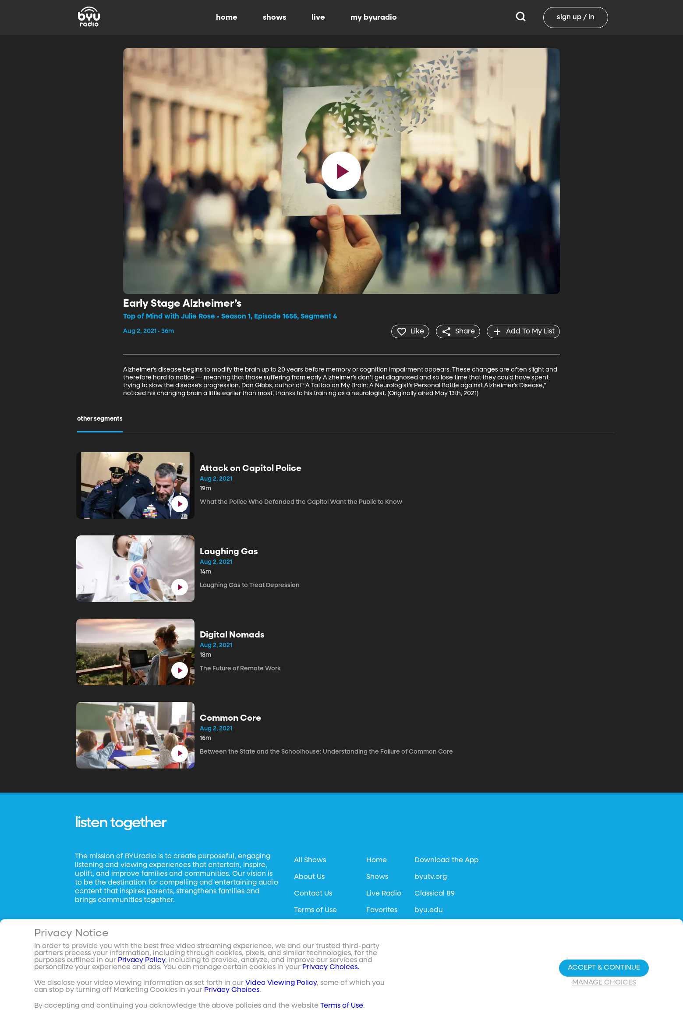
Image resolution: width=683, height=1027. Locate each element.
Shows (377, 876)
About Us (309, 876)
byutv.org (430, 876)
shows (274, 17)
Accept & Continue (604, 967)
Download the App (446, 860)
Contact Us (313, 893)
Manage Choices (604, 982)
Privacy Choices (231, 990)
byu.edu (428, 910)
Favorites (381, 910)
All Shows (310, 860)
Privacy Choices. (330, 967)
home (226, 17)
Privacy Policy (141, 960)
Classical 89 (434, 893)
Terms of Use (315, 910)
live (318, 17)
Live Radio (383, 893)
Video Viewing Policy (281, 983)
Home (376, 860)
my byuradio (373, 17)
